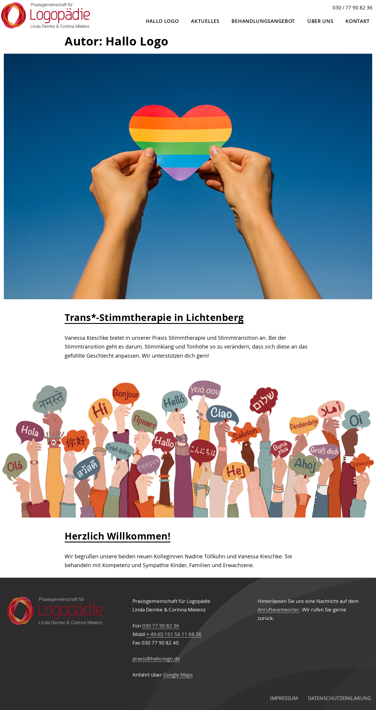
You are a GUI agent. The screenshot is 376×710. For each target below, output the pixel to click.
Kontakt (357, 21)
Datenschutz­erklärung (339, 698)
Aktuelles (205, 21)
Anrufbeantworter (278, 609)
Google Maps (178, 674)
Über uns (320, 21)
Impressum (284, 698)
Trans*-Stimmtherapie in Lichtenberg (154, 317)
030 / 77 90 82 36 (352, 7)
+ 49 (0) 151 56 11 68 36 (174, 634)
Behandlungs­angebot (263, 21)
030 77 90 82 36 (160, 625)
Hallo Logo (162, 21)
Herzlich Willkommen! (117, 536)
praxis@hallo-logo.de (156, 658)
